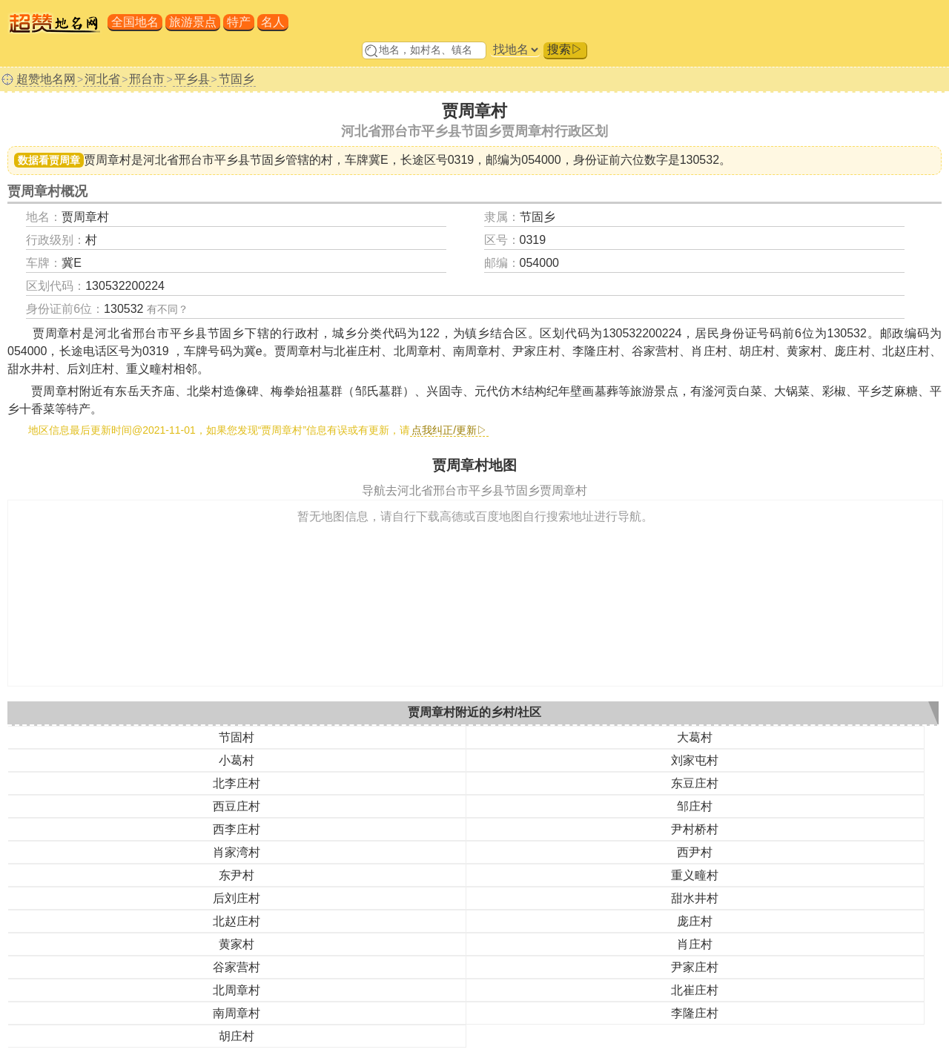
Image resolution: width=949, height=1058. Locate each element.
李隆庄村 (694, 1013)
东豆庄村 (694, 783)
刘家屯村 (694, 760)
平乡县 (192, 79)
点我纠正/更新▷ (449, 430)
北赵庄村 (236, 921)
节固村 (236, 737)
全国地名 (135, 22)
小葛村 (236, 760)
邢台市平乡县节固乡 (232, 159)
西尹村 (694, 852)
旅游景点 (192, 22)
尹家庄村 (694, 967)
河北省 (102, 79)
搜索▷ (565, 49)
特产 (239, 22)
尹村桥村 (694, 829)
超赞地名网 (46, 79)
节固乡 (236, 79)
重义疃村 (694, 875)
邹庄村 (694, 806)
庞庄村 (694, 921)
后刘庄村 (236, 898)
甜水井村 (694, 898)
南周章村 (236, 1013)
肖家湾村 (236, 852)
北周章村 (236, 990)
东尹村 (236, 875)
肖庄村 (694, 944)
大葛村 (694, 737)
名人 (273, 22)
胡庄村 (236, 1036)
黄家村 (236, 944)
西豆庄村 (236, 806)
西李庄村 (236, 829)
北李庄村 (236, 783)
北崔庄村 (694, 990)
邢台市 (147, 79)
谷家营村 (236, 967)
